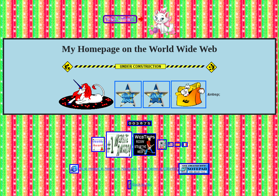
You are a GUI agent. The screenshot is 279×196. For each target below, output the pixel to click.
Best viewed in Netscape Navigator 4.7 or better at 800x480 (124, 169)
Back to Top (141, 184)
